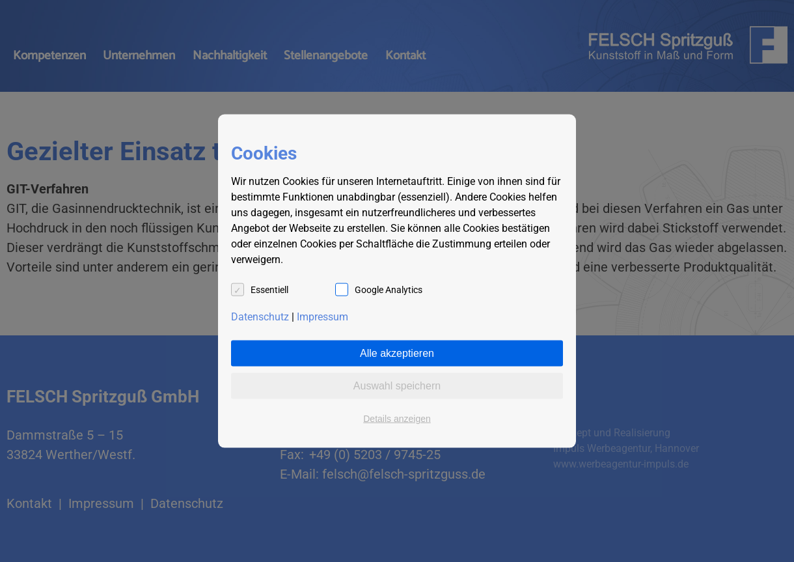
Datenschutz (260, 317)
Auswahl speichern (397, 385)
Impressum (322, 317)
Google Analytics (388, 290)
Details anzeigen (397, 419)
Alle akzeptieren (397, 353)
